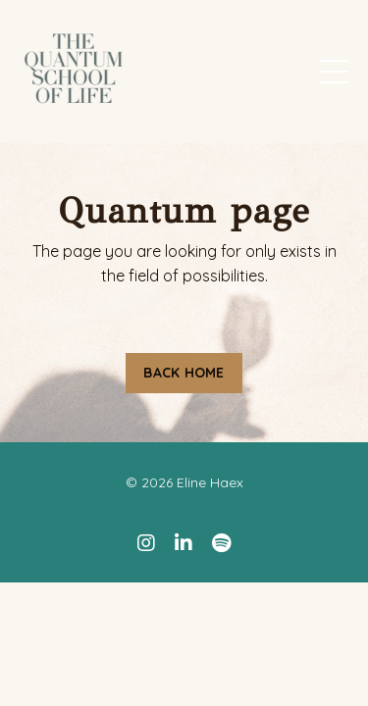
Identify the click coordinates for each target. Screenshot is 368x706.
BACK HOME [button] (183, 372)
